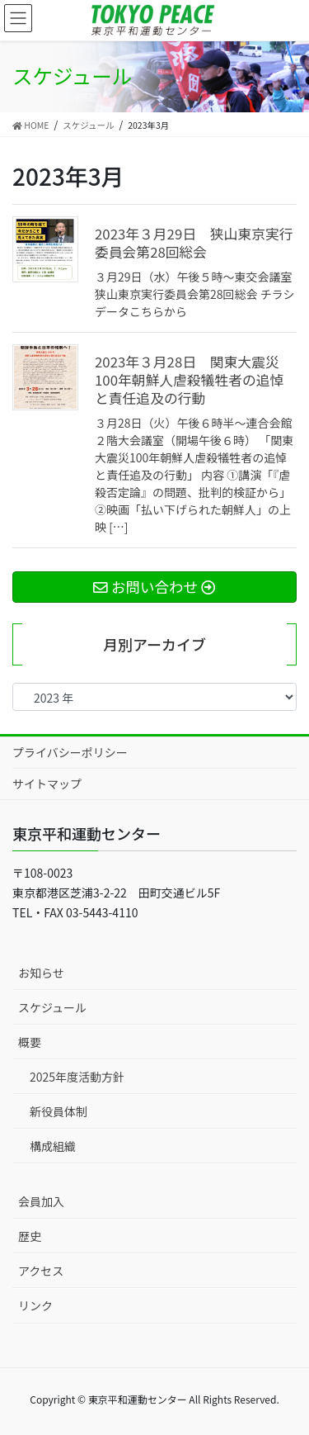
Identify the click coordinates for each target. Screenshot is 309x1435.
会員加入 (41, 1201)
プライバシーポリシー (70, 752)
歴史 (29, 1236)
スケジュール (52, 1007)
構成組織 (53, 1146)
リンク (35, 1305)
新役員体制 (58, 1111)
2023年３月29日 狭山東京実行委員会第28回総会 (194, 243)
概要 (29, 1042)
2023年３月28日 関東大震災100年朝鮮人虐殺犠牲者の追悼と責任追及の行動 (189, 380)
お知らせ (41, 972)
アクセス (40, 1270)
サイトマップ (47, 783)
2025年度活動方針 (77, 1076)
